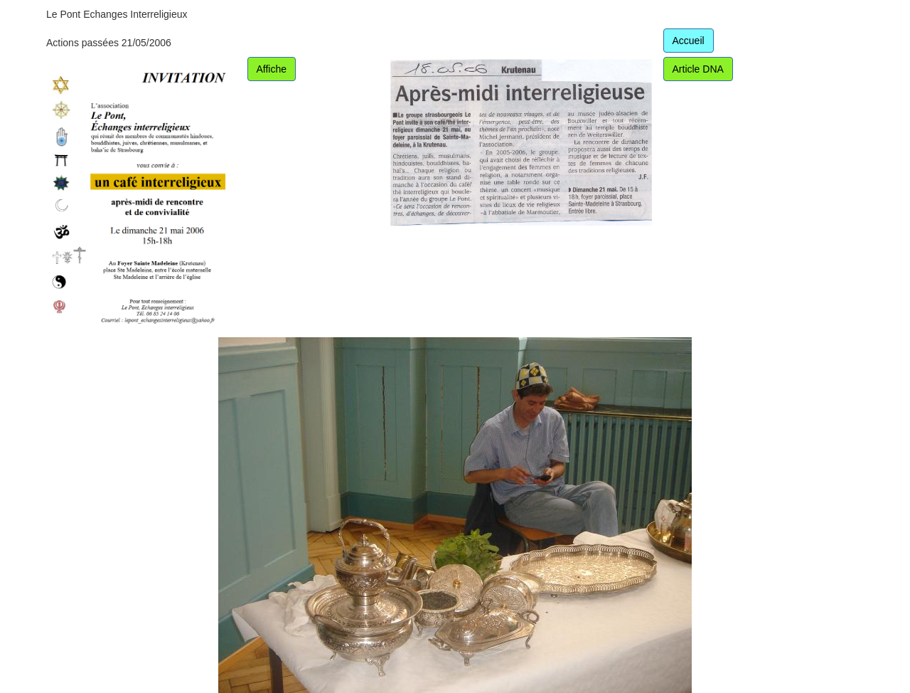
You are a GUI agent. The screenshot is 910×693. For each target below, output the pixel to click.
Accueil (689, 40)
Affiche (272, 69)
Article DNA (698, 69)
